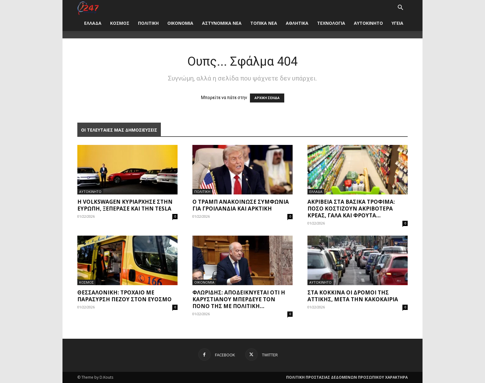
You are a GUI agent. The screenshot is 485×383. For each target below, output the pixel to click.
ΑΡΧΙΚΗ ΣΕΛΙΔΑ (267, 98)
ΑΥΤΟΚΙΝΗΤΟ (368, 23)
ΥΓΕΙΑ (397, 23)
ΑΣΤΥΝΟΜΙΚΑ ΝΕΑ (222, 23)
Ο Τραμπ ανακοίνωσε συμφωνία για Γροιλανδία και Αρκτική (240, 205)
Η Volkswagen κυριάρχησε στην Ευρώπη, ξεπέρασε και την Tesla (125, 205)
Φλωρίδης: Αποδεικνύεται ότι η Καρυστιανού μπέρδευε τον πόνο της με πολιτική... (238, 299)
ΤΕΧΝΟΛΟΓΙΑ (331, 23)
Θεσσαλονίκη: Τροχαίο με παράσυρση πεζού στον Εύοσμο (124, 296)
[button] (400, 8)
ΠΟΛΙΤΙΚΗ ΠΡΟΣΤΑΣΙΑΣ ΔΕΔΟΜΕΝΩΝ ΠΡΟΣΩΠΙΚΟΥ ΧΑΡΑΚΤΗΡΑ (347, 377)
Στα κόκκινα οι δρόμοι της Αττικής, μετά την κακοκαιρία (352, 296)
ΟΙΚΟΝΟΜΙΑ (180, 23)
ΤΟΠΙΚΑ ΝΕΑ (263, 23)
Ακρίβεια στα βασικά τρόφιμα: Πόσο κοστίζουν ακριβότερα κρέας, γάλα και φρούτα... (351, 208)
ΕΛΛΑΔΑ (92, 23)
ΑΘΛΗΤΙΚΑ (297, 23)
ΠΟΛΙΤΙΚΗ (148, 23)
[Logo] (88, 8)
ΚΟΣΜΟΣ (119, 23)
